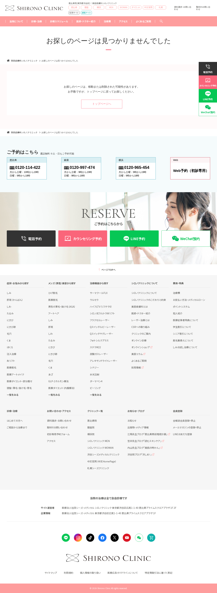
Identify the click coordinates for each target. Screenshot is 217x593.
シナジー (94, 367)
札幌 (161, 7)
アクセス (123, 21)
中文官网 (148, 7)
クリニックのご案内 (141, 333)
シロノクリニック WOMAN (100, 447)
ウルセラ (94, 299)
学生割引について (182, 327)
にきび (10, 320)
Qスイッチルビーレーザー (103, 327)
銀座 (86, 7)
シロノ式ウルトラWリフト (102, 313)
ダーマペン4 (96, 381)
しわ (9, 306)
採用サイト (74, 12)
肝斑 (50, 327)
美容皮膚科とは (139, 306)
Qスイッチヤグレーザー (101, 333)
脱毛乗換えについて (183, 340)
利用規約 (68, 572)
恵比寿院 (92, 420)
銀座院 (90, 427)
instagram (78, 538)
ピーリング (95, 388)
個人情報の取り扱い (90, 572)
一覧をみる (12, 394)
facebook (102, 538)
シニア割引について (183, 333)
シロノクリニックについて (144, 293)
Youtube (127, 538)
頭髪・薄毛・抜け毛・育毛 (19, 388)
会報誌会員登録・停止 (184, 420)
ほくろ (10, 347)
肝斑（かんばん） (15, 299)
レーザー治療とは (140, 320)
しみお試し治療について (185, 347)
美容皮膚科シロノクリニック (24, 61)
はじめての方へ (15, 420)
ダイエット (136, 7)
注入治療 (11, 354)
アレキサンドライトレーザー (103, 360)
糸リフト (11, 360)
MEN (111, 7)
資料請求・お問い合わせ (182, 8)
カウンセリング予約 (207, 85)
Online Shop (151, 538)
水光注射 (94, 374)
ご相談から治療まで (17, 427)
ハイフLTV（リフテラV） (101, 306)
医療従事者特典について (185, 320)
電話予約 (208, 72)
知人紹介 (177, 313)
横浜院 (90, 434)
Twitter (115, 538)
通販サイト (86, 12)
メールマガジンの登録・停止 (187, 427)
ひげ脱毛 (53, 293)
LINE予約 (208, 99)
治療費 (176, 293)
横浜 (99, 7)
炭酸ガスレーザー (99, 354)
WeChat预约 (208, 112)
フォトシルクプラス (99, 340)
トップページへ (101, 103)
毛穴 (9, 333)
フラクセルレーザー (100, 320)
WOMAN (123, 7)
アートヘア (53, 313)
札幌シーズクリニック (98, 468)
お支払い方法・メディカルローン (189, 299)
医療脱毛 (11, 367)
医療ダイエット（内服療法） (61, 388)
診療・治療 (36, 21)
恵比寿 (74, 7)
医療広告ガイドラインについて (122, 572)
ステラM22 (95, 347)
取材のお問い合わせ (203, 8)
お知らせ (131, 420)
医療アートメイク (15, 374)
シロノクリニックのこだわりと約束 (148, 299)
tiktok (90, 538)
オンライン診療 (138, 340)
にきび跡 (11, 327)
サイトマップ (51, 572)
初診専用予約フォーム (58, 434)
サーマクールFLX (98, 293)
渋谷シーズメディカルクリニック (103, 454)
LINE (66, 538)
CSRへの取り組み (140, 327)
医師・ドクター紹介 (86, 21)
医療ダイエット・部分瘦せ (19, 381)
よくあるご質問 (143, 21)
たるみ (10, 313)
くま (9, 340)
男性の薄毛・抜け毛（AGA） (61, 306)
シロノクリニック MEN (98, 441)
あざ (50, 374)
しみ (9, 293)
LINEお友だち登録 (182, 434)
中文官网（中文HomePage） (101, 461)
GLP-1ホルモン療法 (58, 381)
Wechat (139, 538)
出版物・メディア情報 (138, 427)
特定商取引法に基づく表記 (158, 572)
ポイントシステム (181, 306)
